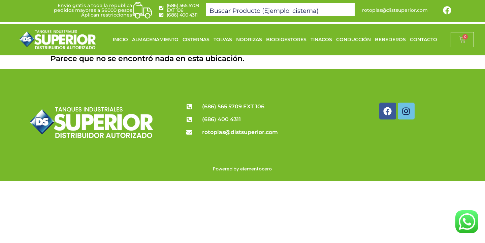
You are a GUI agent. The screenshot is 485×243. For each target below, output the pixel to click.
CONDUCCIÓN (353, 39)
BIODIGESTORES (286, 39)
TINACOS (321, 39)
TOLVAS (223, 39)
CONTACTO (423, 39)
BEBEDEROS (390, 39)
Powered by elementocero (242, 169)
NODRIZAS (249, 39)
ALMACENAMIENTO (155, 39)
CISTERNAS (196, 39)
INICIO (120, 39)
